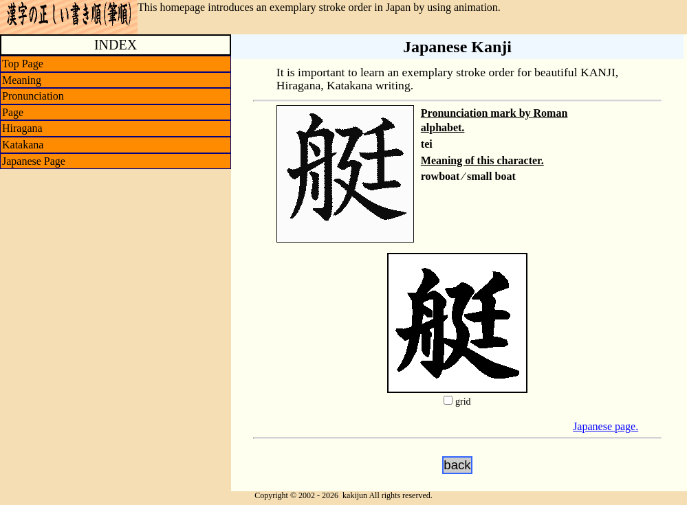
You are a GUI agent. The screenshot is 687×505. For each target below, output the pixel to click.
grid (463, 401)
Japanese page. (605, 426)
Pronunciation (33, 96)
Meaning (21, 80)
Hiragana (22, 128)
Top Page (22, 63)
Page (12, 112)
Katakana (22, 144)
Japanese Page (33, 161)
